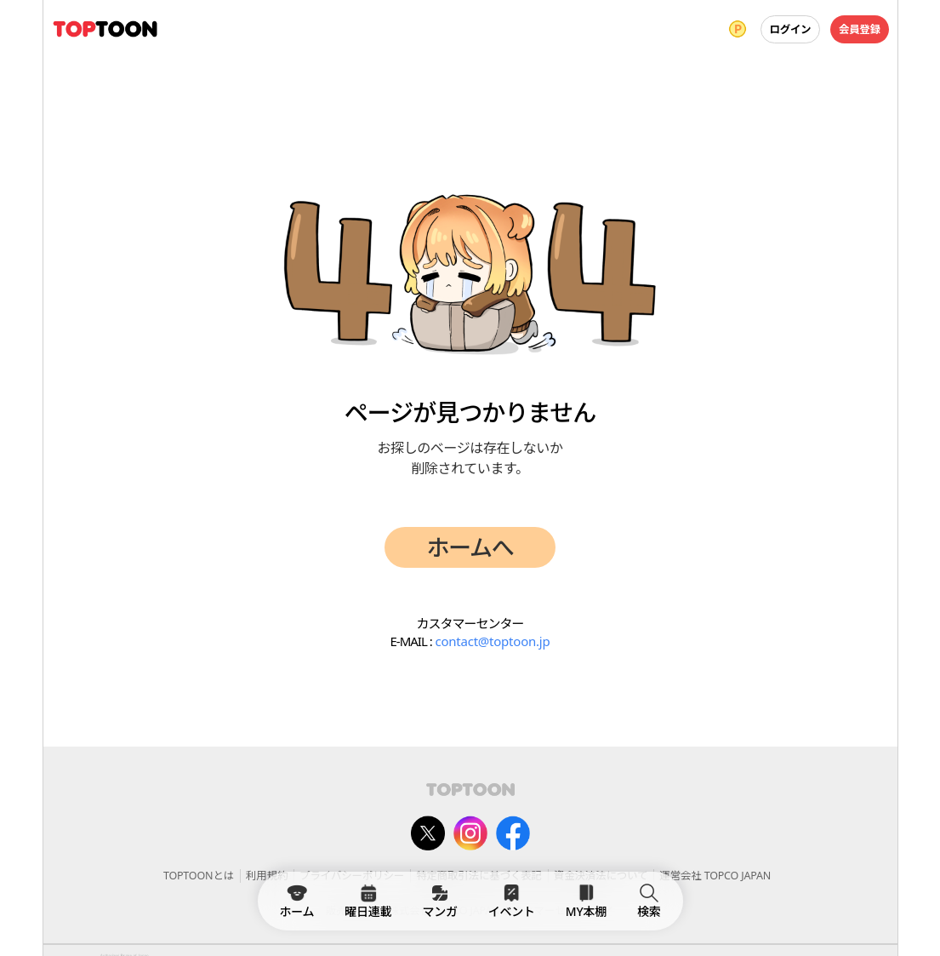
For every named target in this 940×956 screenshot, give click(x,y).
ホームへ (470, 547)
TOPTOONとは (198, 875)
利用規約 (267, 875)
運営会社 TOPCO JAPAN (715, 875)
